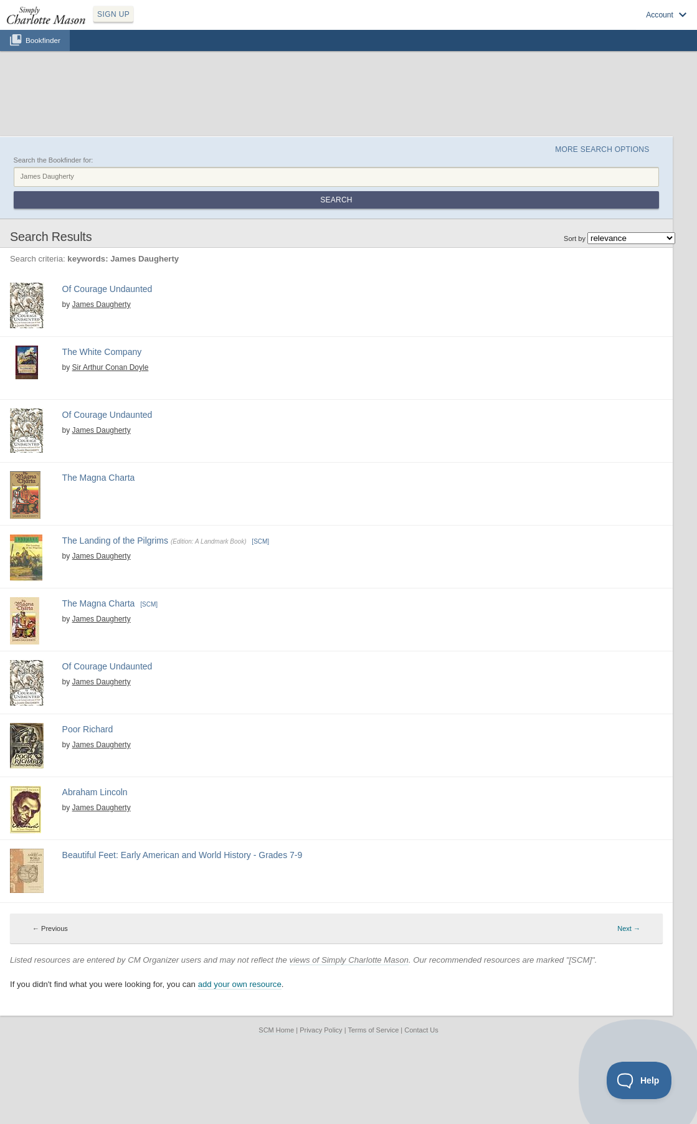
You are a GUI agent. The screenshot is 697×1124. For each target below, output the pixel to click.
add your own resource (240, 984)
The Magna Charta (98, 478)
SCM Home (276, 1030)
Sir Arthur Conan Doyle (110, 367)
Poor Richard (87, 729)
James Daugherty (101, 304)
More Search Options (602, 149)
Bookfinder (43, 40)
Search (336, 200)
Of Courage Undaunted (107, 289)
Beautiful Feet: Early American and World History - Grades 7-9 (182, 855)
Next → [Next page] (628, 928)
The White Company (102, 352)
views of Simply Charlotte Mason (349, 960)
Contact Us (421, 1030)
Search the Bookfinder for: (53, 160)
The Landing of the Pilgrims (115, 540)
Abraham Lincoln (95, 792)
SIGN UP (113, 14)
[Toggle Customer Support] (639, 1080)
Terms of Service (373, 1030)
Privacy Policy (321, 1030)
